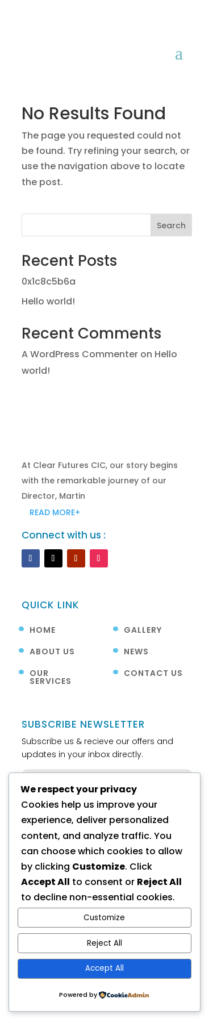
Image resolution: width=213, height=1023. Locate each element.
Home (43, 631)
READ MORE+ (55, 512)
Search (171, 225)
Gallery (143, 631)
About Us (52, 652)
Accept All (104, 968)
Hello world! (48, 301)
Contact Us (153, 674)
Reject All (104, 943)
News (136, 652)
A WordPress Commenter (80, 354)
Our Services (51, 678)
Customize (104, 917)
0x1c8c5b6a (49, 281)
